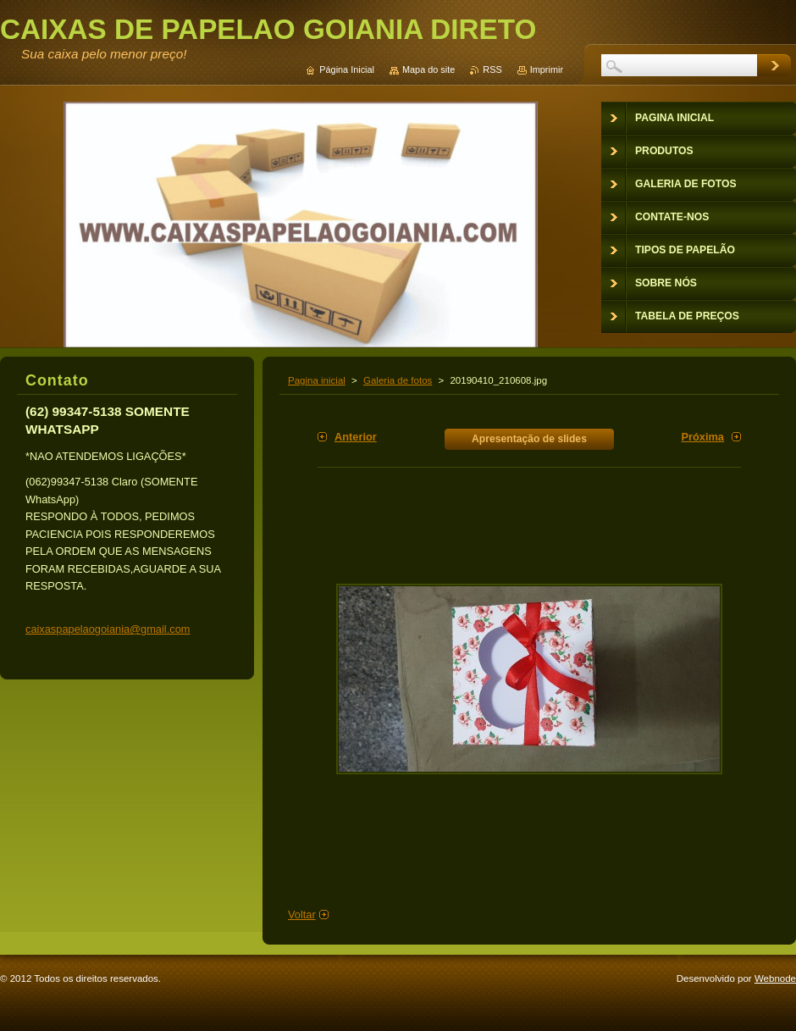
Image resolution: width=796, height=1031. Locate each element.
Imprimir (546, 69)
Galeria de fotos (397, 380)
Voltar (302, 914)
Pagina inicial (316, 380)
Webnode (775, 978)
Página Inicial (346, 69)
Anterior (355, 436)
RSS (492, 69)
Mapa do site (428, 69)
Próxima (702, 436)
